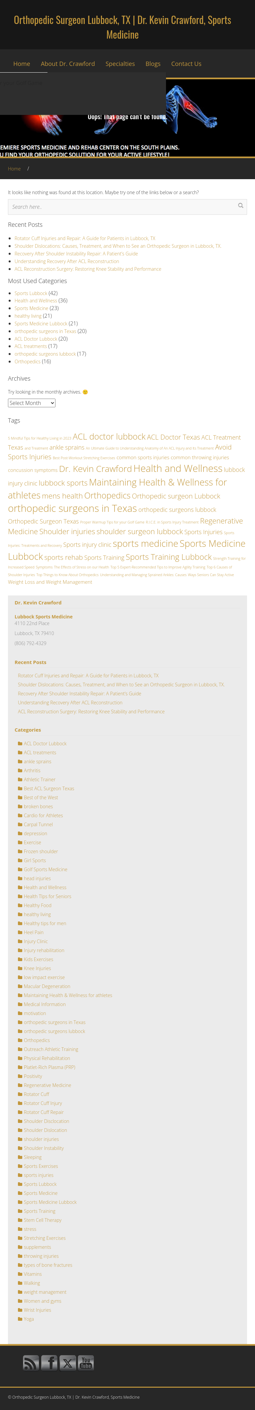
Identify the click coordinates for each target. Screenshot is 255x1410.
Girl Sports (35, 860)
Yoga (29, 1319)
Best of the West (41, 797)
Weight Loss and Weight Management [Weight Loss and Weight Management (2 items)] (50, 581)
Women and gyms (42, 1301)
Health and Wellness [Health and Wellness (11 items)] (177, 468)
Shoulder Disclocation (46, 1121)
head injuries (37, 878)
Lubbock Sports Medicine (44, 616)
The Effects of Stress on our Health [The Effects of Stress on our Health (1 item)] (81, 567)
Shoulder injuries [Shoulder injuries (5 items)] (67, 531)
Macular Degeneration (47, 986)
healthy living (28, 316)
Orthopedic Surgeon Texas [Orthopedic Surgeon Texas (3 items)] (43, 521)
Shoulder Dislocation (45, 1130)
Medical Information (45, 1004)
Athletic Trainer (39, 779)
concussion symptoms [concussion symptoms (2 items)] (32, 470)
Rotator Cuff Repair (44, 1112)
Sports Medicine (31, 308)
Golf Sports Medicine (45, 869)
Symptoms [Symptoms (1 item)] (44, 567)
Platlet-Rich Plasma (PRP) (49, 1067)
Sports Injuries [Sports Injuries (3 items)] (203, 532)
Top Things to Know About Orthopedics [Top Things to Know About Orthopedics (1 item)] (67, 574)
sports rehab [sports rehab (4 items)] (63, 557)
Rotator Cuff (36, 1094)
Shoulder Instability (44, 1148)
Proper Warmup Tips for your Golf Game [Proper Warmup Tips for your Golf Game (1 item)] (112, 522)
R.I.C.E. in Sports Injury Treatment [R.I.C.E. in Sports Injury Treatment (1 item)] (172, 522)
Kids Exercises (38, 959)
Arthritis (32, 770)
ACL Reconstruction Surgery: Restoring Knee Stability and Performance (88, 269)
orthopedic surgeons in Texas (45, 331)
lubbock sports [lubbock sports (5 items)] (63, 483)
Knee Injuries (37, 968)
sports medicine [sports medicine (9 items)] (145, 543)
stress (30, 1229)
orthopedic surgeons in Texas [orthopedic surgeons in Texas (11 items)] (72, 508)
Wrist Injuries (37, 1310)
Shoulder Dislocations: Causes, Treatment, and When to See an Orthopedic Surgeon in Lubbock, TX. (118, 246)
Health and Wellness (36, 300)
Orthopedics (28, 361)
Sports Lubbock (31, 293)
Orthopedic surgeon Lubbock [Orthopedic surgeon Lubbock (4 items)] (176, 496)
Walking (32, 1283)
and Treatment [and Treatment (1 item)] (36, 448)
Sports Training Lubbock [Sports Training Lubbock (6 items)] (169, 556)
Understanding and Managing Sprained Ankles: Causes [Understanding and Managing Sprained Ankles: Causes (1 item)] (143, 574)
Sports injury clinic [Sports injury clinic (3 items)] (87, 544)
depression (35, 833)
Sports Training (39, 1211)
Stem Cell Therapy (42, 1220)
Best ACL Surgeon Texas (49, 788)
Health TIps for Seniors (47, 896)
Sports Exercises (41, 1166)
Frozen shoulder (41, 851)
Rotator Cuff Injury (43, 1103)
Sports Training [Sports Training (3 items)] (104, 557)
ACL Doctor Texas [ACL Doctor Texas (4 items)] (173, 437)
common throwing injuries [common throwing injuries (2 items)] (200, 457)
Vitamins (33, 1274)
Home (21, 64)
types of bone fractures (48, 1265)
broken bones (38, 806)
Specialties (120, 64)
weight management (45, 1292)
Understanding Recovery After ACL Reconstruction (67, 261)
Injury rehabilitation (44, 950)
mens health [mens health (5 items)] (62, 496)
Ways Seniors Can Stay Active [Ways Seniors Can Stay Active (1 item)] (211, 574)
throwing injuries (41, 1256)
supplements (37, 1247)
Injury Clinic (36, 941)
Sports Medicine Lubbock (41, 323)
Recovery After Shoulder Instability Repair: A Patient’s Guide (76, 253)
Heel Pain (33, 932)
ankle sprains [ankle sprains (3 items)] (66, 447)
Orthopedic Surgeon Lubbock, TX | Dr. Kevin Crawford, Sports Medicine (122, 27)
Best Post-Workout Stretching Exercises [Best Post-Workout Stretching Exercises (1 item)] (84, 458)
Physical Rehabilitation (47, 1058)
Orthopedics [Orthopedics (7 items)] (107, 495)
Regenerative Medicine (47, 1085)
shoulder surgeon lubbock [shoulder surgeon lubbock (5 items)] (140, 531)
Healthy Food (37, 905)
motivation (35, 1013)
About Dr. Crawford (68, 64)
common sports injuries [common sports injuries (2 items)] (143, 457)
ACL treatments (31, 346)
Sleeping (33, 1157)
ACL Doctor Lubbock (36, 339)
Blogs (152, 64)
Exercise (32, 842)
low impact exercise (44, 977)
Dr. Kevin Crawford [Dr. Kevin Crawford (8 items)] (95, 469)
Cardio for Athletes (43, 815)
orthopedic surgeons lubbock (45, 354)
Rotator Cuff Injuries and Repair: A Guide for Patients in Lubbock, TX (85, 238)
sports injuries (38, 1175)
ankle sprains (37, 761)
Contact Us (186, 64)
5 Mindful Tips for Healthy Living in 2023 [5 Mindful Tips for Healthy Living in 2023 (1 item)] (39, 438)
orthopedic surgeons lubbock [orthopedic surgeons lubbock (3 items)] (177, 510)
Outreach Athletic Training (51, 1049)
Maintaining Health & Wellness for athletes (68, 995)
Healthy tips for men (45, 923)
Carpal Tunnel (38, 824)
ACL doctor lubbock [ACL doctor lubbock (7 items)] (109, 436)
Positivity (33, 1076)
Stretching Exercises (45, 1238)
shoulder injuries (41, 1139)
